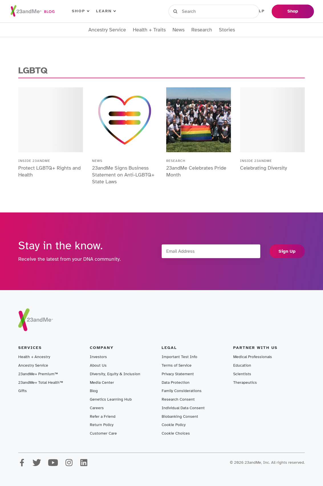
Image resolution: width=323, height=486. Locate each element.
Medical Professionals (252, 356)
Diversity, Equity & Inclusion (115, 373)
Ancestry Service (107, 30)
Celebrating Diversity (263, 168)
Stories (227, 30)
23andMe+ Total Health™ (40, 382)
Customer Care (103, 433)
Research (201, 30)
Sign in (195, 11)
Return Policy (101, 424)
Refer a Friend (102, 416)
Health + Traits (149, 30)
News (178, 30)
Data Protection (176, 382)
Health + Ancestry (34, 356)
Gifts (22, 390)
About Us (98, 365)
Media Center (102, 382)
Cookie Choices (176, 433)
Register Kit (229, 11)
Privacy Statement (178, 373)
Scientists (242, 373)
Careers (97, 407)
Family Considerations (182, 390)
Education (242, 365)
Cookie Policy (174, 424)
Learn (106, 11)
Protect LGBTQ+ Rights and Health (49, 171)
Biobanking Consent (180, 416)
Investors (98, 356)
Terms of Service (177, 365)
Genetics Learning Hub (111, 399)
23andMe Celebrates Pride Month (196, 171)
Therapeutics (245, 382)
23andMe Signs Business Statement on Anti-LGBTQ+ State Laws (123, 175)
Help (259, 11)
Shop (80, 11)
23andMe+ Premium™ (38, 373)
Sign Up (287, 251)
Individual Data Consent (183, 407)
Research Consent (178, 399)
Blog (94, 390)
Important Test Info (179, 356)
